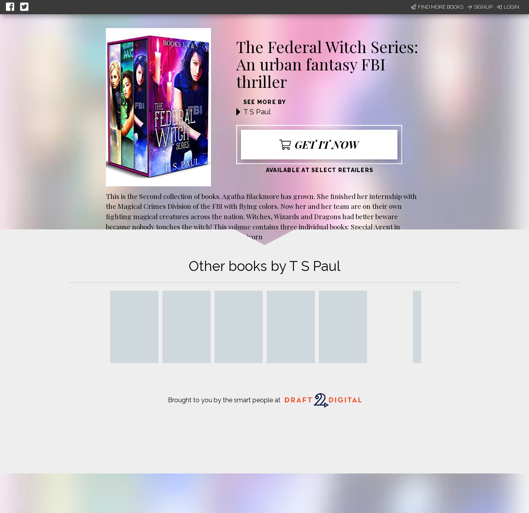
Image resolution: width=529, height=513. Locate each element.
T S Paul (257, 112)
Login (508, 7)
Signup (480, 7)
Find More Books (437, 7)
